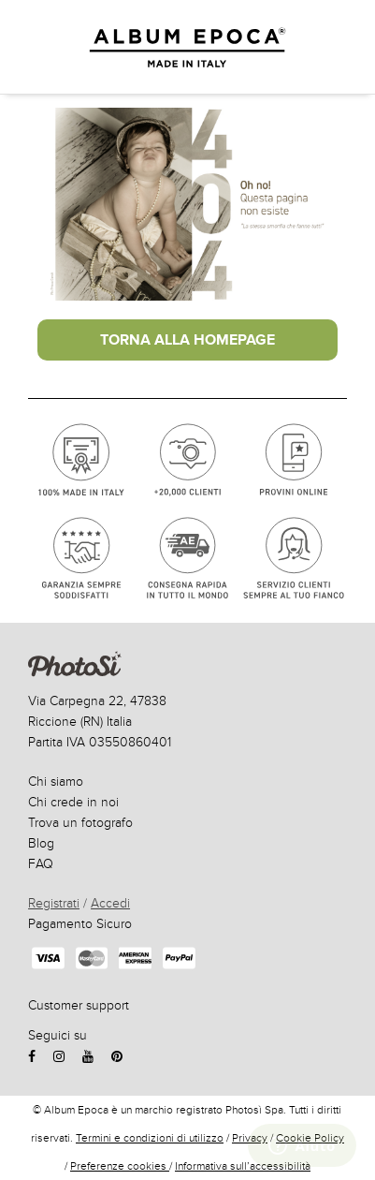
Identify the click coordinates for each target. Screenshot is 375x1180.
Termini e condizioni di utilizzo (150, 1137)
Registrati (53, 903)
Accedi (110, 903)
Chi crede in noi (73, 802)
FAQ (40, 864)
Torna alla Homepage (187, 340)
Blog (41, 843)
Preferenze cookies (119, 1166)
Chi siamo (55, 781)
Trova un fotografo (80, 823)
